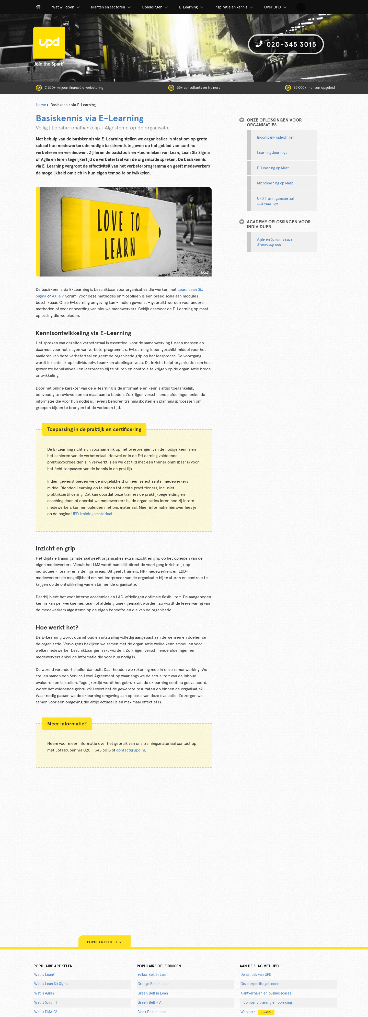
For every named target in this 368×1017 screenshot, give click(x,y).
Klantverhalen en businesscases (265, 993)
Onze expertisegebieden (259, 984)
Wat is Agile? (44, 993)
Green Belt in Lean (152, 993)
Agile (56, 296)
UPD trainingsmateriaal (91, 514)
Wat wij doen (66, 7)
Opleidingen (155, 7)
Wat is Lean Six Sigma (51, 984)
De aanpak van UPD (255, 975)
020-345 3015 (286, 44)
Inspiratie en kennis (234, 7)
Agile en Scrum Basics (274, 242)
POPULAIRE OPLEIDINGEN (159, 966)
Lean (182, 290)
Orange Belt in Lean (153, 984)
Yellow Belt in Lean (152, 975)
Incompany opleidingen (275, 137)
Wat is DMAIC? (45, 1012)
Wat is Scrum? (45, 1002)
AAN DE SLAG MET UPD (259, 966)
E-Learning (191, 7)
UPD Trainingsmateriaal (275, 201)
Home (41, 105)
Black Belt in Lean (151, 1012)
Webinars (257, 1012)
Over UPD (276, 7)
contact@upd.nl (130, 750)
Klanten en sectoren (111, 7)
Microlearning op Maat (275, 183)
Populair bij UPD (104, 942)
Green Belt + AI (150, 1002)
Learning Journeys (272, 153)
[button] (301, 7)
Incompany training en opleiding (266, 1002)
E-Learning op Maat (273, 168)
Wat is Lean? (44, 975)
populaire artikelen (53, 966)
